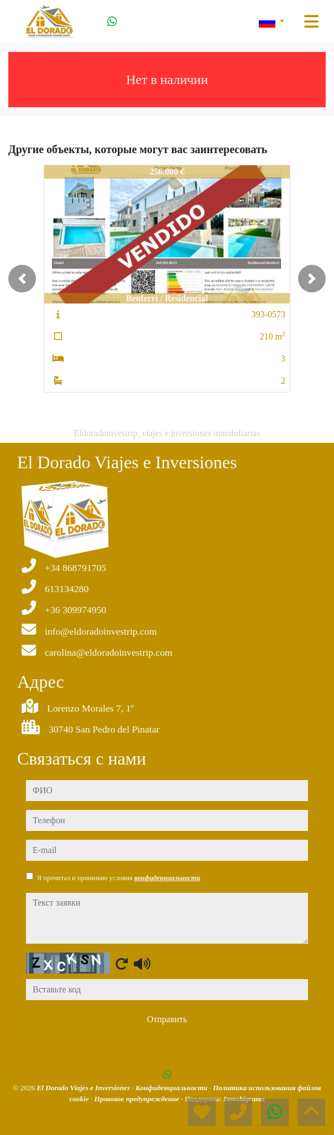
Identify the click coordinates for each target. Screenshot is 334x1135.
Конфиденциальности (172, 1088)
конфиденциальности (167, 878)
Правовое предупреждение (137, 1099)
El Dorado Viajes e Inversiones (84, 1088)
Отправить (167, 1019)
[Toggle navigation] (311, 21)
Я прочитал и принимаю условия (118, 878)
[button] (22, 278)
